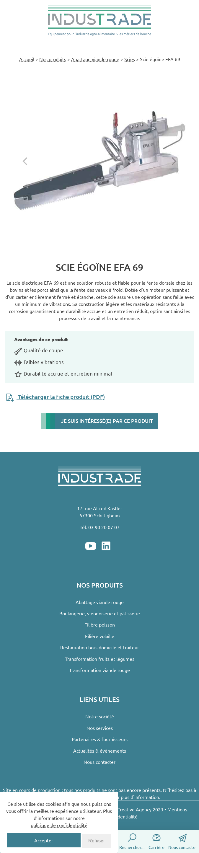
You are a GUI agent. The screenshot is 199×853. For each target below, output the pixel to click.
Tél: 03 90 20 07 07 (100, 527)
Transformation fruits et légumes (99, 659)
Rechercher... (132, 841)
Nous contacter (182, 841)
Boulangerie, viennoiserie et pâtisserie (99, 613)
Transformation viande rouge (99, 670)
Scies (129, 59)
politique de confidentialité (59, 825)
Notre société (99, 716)
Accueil (26, 59)
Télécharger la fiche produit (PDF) (55, 396)
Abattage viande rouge (95, 59)
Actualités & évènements (99, 750)
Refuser (96, 840)
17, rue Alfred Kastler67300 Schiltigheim (99, 511)
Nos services (100, 728)
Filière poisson (99, 624)
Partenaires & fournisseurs (100, 739)
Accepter (43, 840)
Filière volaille (99, 636)
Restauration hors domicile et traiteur (99, 647)
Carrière (156, 841)
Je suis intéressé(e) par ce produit (107, 420)
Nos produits (52, 59)
